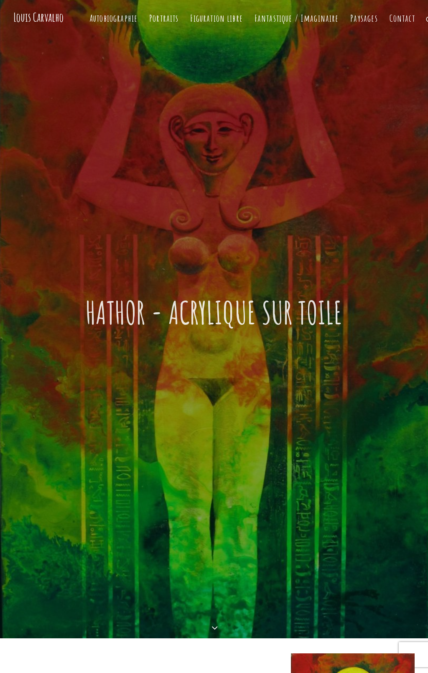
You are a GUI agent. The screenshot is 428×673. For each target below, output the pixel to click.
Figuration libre (216, 18)
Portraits (163, 18)
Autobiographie (114, 18)
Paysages (363, 18)
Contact (402, 18)
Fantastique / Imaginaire (297, 18)
